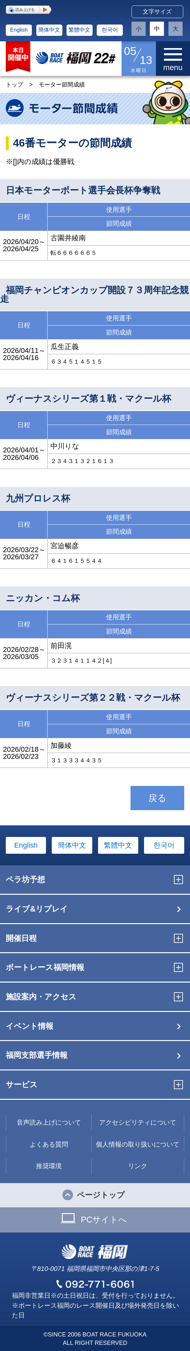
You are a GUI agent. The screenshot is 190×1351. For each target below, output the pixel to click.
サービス (22, 1084)
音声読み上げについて (49, 1122)
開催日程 (21, 938)
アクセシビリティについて (137, 1122)
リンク (137, 1166)
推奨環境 (49, 1166)
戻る (157, 798)
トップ (14, 84)
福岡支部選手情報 (37, 1055)
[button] (28, 9)
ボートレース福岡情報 (45, 967)
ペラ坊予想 (25, 879)
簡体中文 (49, 30)
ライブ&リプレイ (37, 908)
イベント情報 (29, 1026)
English (19, 30)
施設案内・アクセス (41, 996)
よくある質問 (49, 1144)
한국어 (110, 30)
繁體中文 (79, 30)
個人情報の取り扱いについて (137, 1144)
